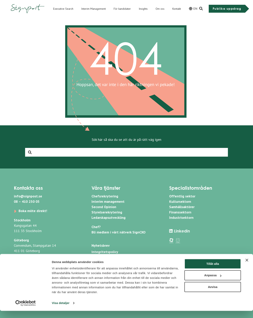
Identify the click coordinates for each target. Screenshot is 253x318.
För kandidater (122, 8)
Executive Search (63, 8)
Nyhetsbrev (101, 245)
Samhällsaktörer (181, 207)
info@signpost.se (28, 196)
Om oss (160, 8)
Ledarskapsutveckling (109, 217)
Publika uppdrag (227, 8)
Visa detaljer (60, 310)
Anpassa (212, 282)
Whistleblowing (104, 258)
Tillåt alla (212, 271)
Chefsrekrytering (105, 196)
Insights (143, 8)
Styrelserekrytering (107, 212)
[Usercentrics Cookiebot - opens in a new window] (25, 310)
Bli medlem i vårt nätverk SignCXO (118, 232)
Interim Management (93, 8)
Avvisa (212, 294)
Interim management (108, 201)
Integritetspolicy (105, 251)
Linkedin (179, 231)
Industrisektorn (181, 217)
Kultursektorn (180, 201)
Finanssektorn (180, 212)
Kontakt (176, 8)
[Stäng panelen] (246, 267)
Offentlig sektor (182, 196)
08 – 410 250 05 (27, 201)
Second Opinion (104, 207)
